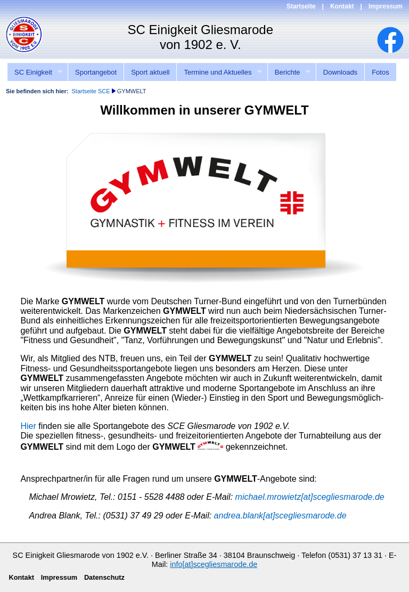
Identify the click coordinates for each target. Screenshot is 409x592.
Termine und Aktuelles (219, 72)
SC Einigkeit (34, 72)
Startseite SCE (90, 91)
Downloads (340, 72)
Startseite (301, 6)
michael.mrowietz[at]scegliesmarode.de (310, 496)
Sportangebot (96, 72)
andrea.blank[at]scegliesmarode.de (280, 515)
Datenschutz (104, 577)
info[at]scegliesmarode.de (213, 564)
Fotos (380, 72)
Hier (28, 426)
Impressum (386, 6)
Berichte (288, 72)
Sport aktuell (150, 72)
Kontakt (342, 6)
